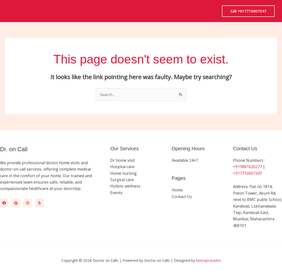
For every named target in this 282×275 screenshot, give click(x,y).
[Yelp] (39, 203)
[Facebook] (4, 203)
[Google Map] (16, 203)
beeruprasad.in (208, 260)
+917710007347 (247, 173)
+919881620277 (247, 166)
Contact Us (182, 196)
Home (177, 190)
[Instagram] (28, 203)
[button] (248, 11)
